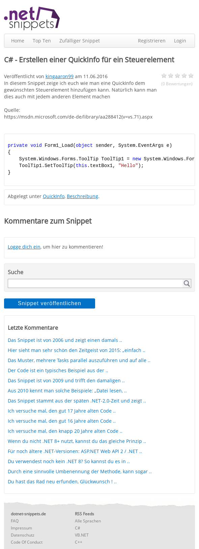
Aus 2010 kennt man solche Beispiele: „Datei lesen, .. (67, 390)
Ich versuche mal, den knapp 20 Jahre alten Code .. (65, 431)
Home (17, 40)
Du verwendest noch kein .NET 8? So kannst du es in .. (69, 461)
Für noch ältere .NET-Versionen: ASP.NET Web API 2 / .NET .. (75, 451)
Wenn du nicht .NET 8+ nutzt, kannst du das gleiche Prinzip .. (77, 441)
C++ (78, 542)
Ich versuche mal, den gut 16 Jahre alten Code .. (62, 421)
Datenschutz (22, 535)
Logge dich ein (24, 247)
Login (180, 40)
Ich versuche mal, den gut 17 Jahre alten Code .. (62, 411)
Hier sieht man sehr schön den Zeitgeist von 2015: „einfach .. (76, 350)
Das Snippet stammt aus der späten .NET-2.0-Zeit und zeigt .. (77, 400)
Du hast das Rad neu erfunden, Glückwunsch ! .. (62, 481)
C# (77, 528)
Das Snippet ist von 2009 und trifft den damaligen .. (66, 380)
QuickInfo (53, 196)
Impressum (21, 528)
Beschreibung (82, 196)
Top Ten (42, 40)
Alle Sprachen (88, 521)
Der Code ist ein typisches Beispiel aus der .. (58, 370)
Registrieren (152, 40)
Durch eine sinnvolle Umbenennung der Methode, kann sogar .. (80, 471)
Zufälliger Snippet (79, 40)
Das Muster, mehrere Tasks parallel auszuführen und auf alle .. (79, 360)
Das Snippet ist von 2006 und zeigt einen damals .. (65, 340)
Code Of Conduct (26, 542)
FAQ (15, 521)
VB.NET (82, 535)
